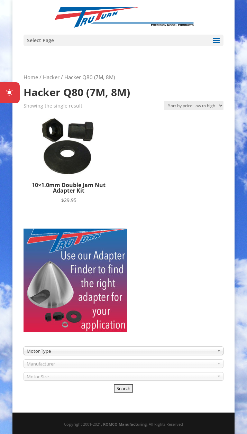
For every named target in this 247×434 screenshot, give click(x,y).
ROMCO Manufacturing (125, 424)
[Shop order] (193, 105)
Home (31, 77)
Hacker (51, 77)
